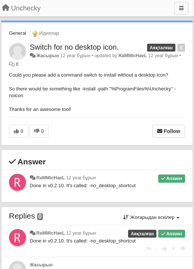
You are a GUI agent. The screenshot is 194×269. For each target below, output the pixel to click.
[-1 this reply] (182, 248)
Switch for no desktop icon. (74, 47)
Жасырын (47, 55)
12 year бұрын (81, 177)
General (17, 33)
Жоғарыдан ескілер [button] (151, 217)
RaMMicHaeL (132, 55)
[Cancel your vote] (173, 248)
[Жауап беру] (148, 248)
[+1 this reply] (164, 248)
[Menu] (181, 8)
